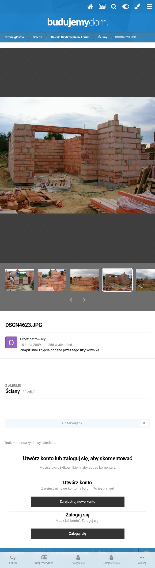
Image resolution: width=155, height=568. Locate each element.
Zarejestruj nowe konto (77, 488)
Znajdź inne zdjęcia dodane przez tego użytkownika (59, 336)
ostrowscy (38, 325)
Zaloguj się (77, 520)
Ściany (12, 377)
